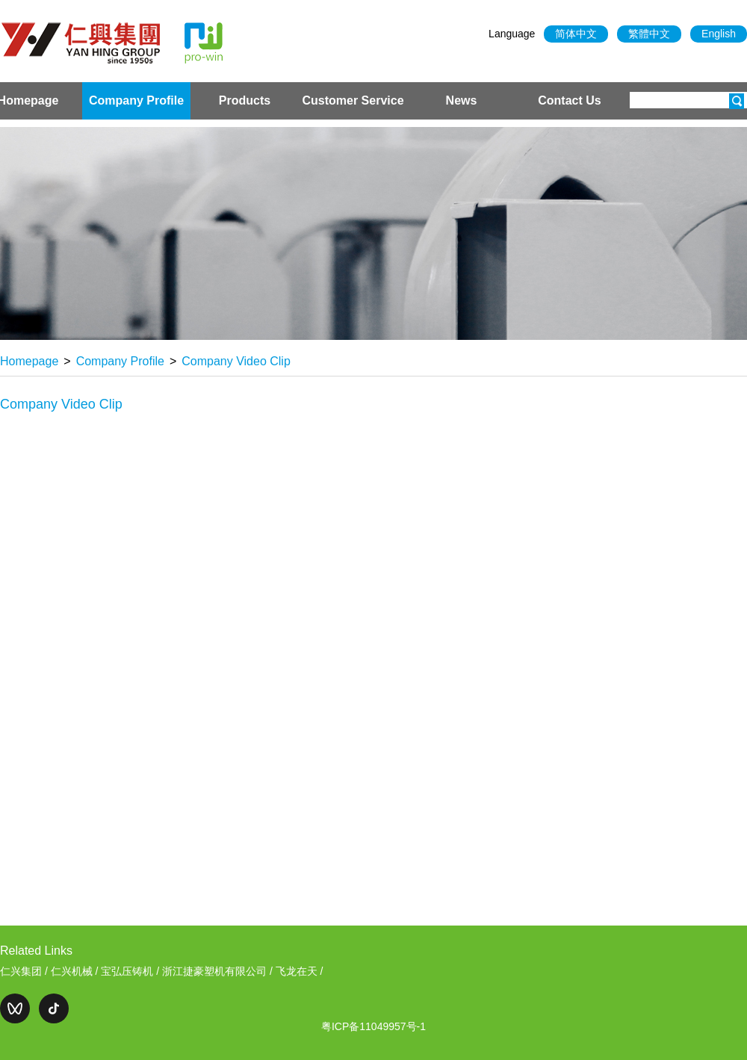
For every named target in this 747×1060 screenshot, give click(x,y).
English (718, 34)
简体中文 (576, 34)
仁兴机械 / (76, 971)
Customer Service (352, 100)
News (461, 100)
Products (244, 100)
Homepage (29, 361)
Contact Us (569, 100)
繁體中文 (649, 34)
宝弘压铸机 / (131, 971)
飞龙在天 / (299, 971)
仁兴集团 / (25, 971)
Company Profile (136, 100)
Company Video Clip (236, 361)
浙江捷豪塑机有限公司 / (219, 971)
